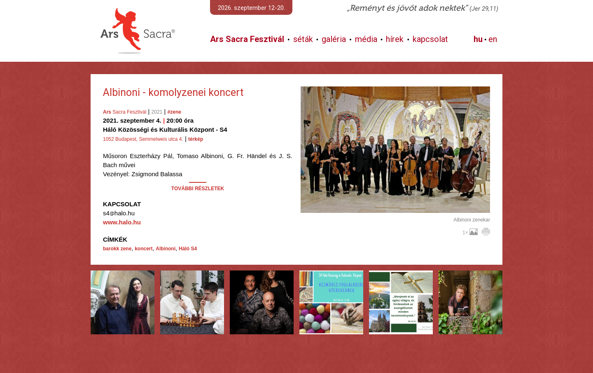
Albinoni (165, 249)
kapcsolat (430, 39)
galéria (334, 39)
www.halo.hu (122, 222)
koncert (143, 249)
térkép (195, 139)
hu (478, 39)
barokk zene (117, 249)
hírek (395, 39)
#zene (174, 112)
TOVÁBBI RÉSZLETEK (197, 188)
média (366, 39)
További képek (395, 203)
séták (303, 39)
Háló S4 (188, 249)
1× (470, 232)
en (492, 39)
